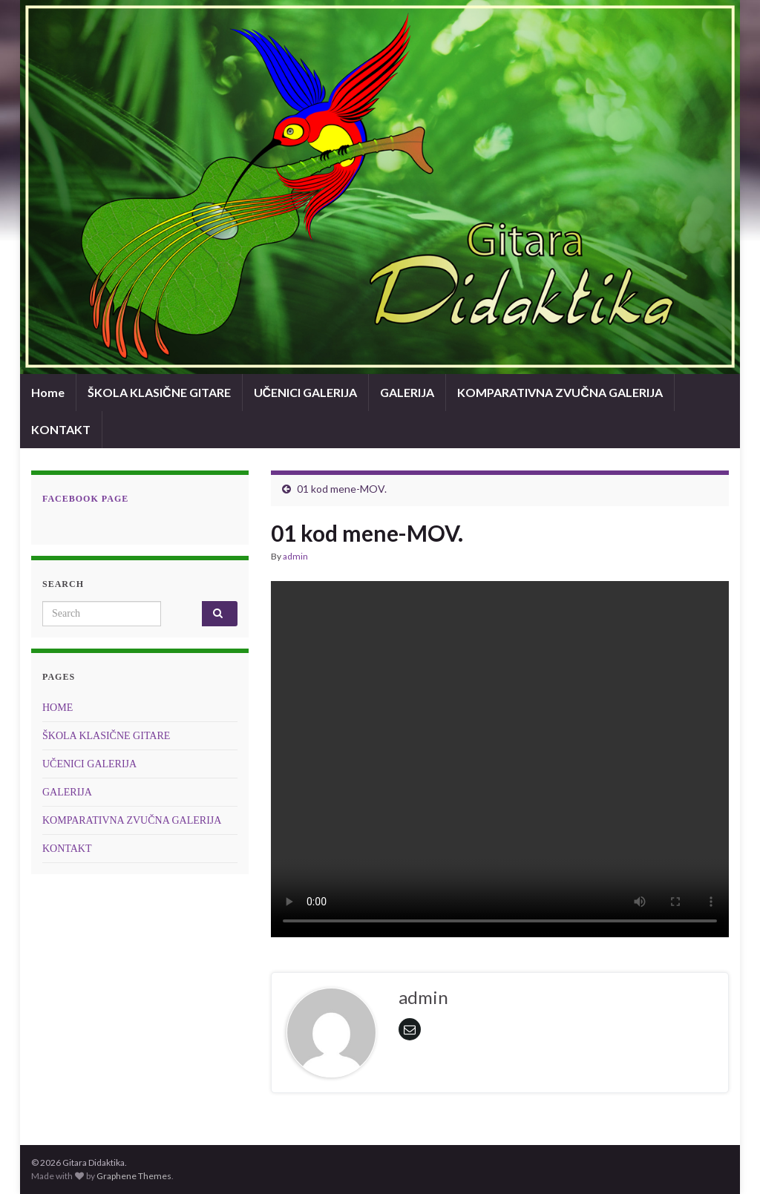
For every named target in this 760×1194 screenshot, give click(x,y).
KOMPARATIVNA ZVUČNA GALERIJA (560, 392)
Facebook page (85, 498)
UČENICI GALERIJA (306, 392)
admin (295, 556)
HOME (57, 707)
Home (48, 392)
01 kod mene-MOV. (342, 488)
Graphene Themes (133, 1175)
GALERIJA (407, 392)
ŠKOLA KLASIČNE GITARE (159, 392)
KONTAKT (61, 429)
